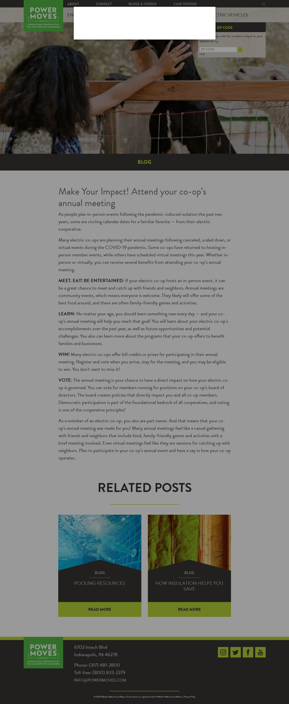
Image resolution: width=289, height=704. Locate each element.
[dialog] (144, 23)
